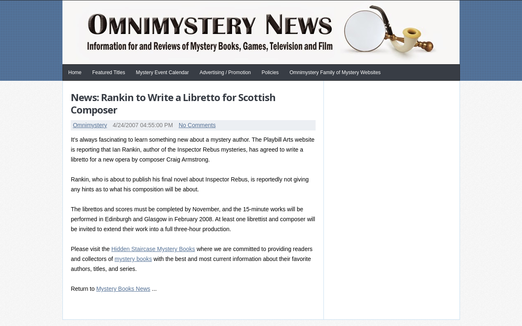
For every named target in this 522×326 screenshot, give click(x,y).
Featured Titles (108, 72)
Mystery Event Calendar (162, 72)
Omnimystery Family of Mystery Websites (335, 72)
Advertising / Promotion (225, 72)
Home (74, 72)
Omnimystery (90, 125)
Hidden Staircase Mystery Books (153, 249)
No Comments (197, 125)
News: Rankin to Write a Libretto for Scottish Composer (173, 103)
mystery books (133, 259)
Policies (270, 72)
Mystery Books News (123, 288)
